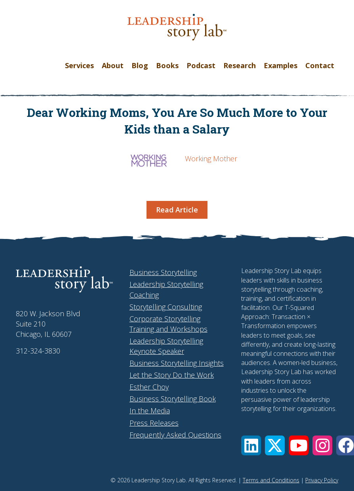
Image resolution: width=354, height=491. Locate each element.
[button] (251, 445)
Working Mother (211, 158)
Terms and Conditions (271, 480)
